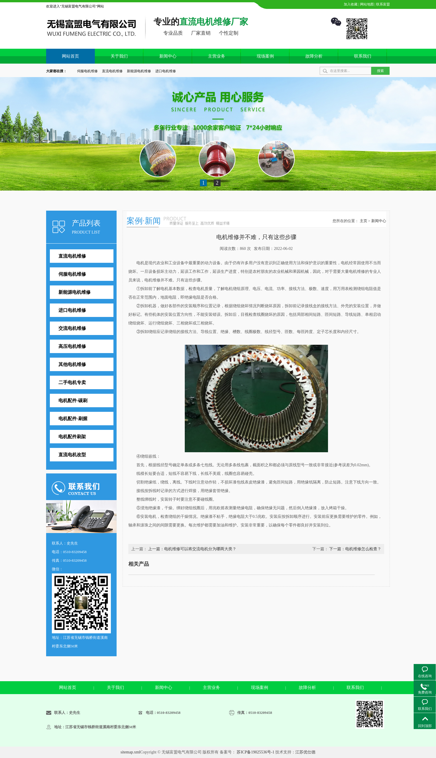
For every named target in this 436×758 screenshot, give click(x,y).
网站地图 (366, 4)
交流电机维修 (72, 328)
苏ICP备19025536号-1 (255, 752)
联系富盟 (382, 4)
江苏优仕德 (305, 752)
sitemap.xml (130, 752)
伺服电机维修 (87, 71)
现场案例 (265, 56)
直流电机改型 (72, 454)
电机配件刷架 (72, 436)
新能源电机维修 (139, 71)
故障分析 (314, 56)
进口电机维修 (165, 71)
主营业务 (216, 56)
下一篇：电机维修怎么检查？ (355, 549)
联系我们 (362, 56)
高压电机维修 (72, 346)
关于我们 (119, 56)
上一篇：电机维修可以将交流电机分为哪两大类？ (192, 549)
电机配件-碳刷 (72, 400)
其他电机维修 (72, 364)
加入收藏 (350, 4)
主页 (363, 221)
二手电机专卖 (72, 382)
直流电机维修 (112, 71)
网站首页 (70, 56)
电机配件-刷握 (72, 418)
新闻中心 (167, 56)
